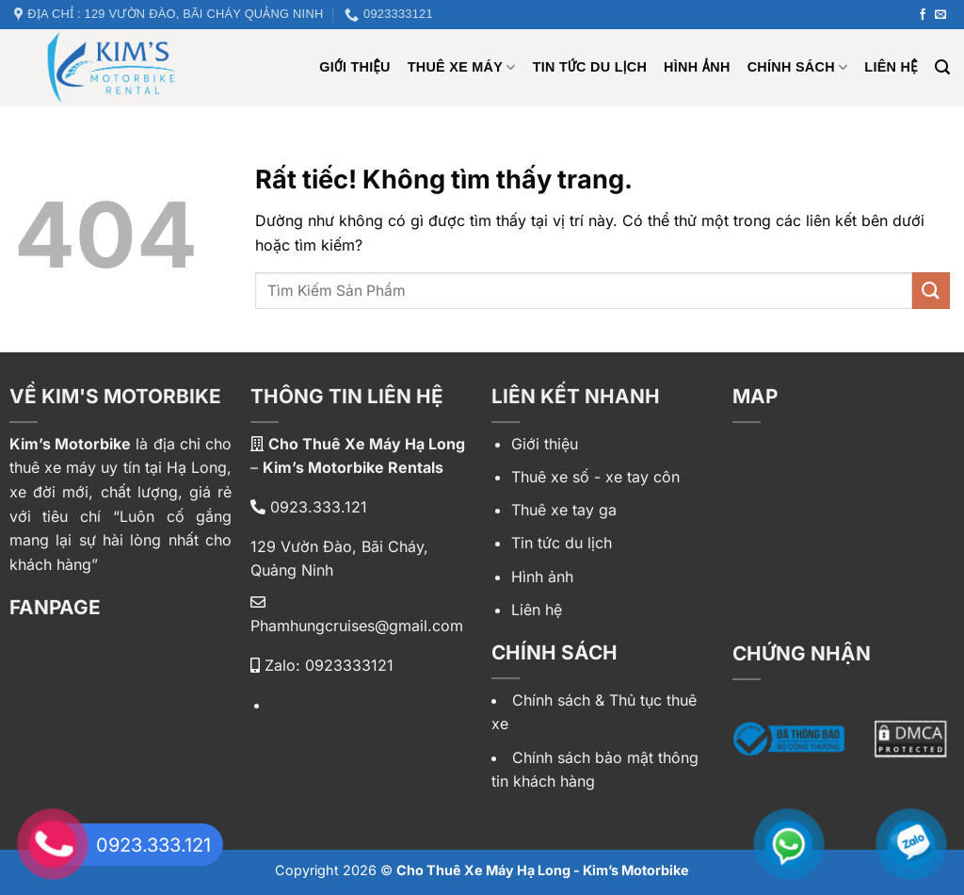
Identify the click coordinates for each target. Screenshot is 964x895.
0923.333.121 (308, 506)
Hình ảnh (697, 66)
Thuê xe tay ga (564, 509)
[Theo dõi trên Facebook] (922, 15)
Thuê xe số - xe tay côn (595, 476)
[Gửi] (931, 290)
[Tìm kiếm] (942, 67)
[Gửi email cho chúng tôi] (940, 15)
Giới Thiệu (354, 66)
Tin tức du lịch (590, 66)
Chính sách (797, 67)
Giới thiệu (544, 443)
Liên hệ (890, 66)
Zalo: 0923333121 (322, 665)
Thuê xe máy (462, 67)
